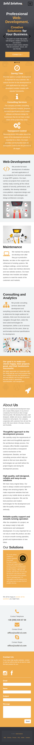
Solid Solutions (19, 733)
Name (5, 688)
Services (9, 737)
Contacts (28, 737)
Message (6, 704)
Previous (5, 36)
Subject (6, 696)
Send (28, 721)
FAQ (19, 737)
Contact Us (17, 54)
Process (14, 737)
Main (5, 737)
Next (29, 36)
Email (5, 680)
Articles (22, 737)
